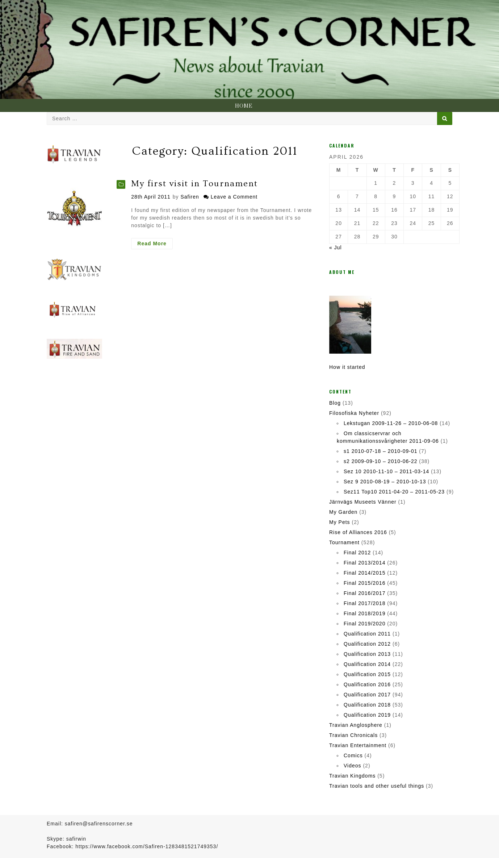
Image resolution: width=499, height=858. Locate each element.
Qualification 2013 (367, 654)
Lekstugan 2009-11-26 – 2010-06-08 (391, 423)
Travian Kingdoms (352, 776)
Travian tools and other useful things (376, 786)
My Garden (343, 512)
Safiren (189, 197)
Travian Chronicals (353, 735)
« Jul (335, 247)
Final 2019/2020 (364, 623)
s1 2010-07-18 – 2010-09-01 (380, 451)
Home (243, 106)
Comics (353, 755)
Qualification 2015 (367, 674)
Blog (335, 403)
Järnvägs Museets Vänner (363, 502)
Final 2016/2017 (364, 593)
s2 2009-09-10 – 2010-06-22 (380, 461)
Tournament (344, 542)
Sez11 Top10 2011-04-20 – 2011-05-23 (394, 492)
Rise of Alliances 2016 (358, 532)
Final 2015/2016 (364, 583)
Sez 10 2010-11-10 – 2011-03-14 (386, 471)
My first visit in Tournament (194, 183)
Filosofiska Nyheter (354, 413)
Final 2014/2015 (364, 573)
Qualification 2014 (367, 664)
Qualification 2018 (367, 705)
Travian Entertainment (357, 745)
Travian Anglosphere (355, 725)
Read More (155, 244)
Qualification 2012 (367, 644)
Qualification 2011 (367, 634)
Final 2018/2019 (364, 613)
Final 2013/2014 (364, 563)
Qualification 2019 (367, 715)
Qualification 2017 (367, 694)
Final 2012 (357, 552)
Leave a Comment (234, 197)
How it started (347, 367)
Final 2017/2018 (364, 603)
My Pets (339, 522)
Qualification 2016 (367, 684)
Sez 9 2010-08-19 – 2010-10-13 (385, 481)
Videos (352, 766)
